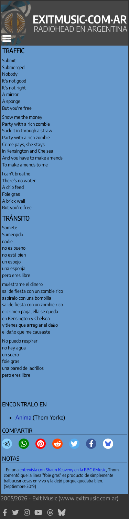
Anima (23, 417)
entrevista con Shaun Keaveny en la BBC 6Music (63, 469)
